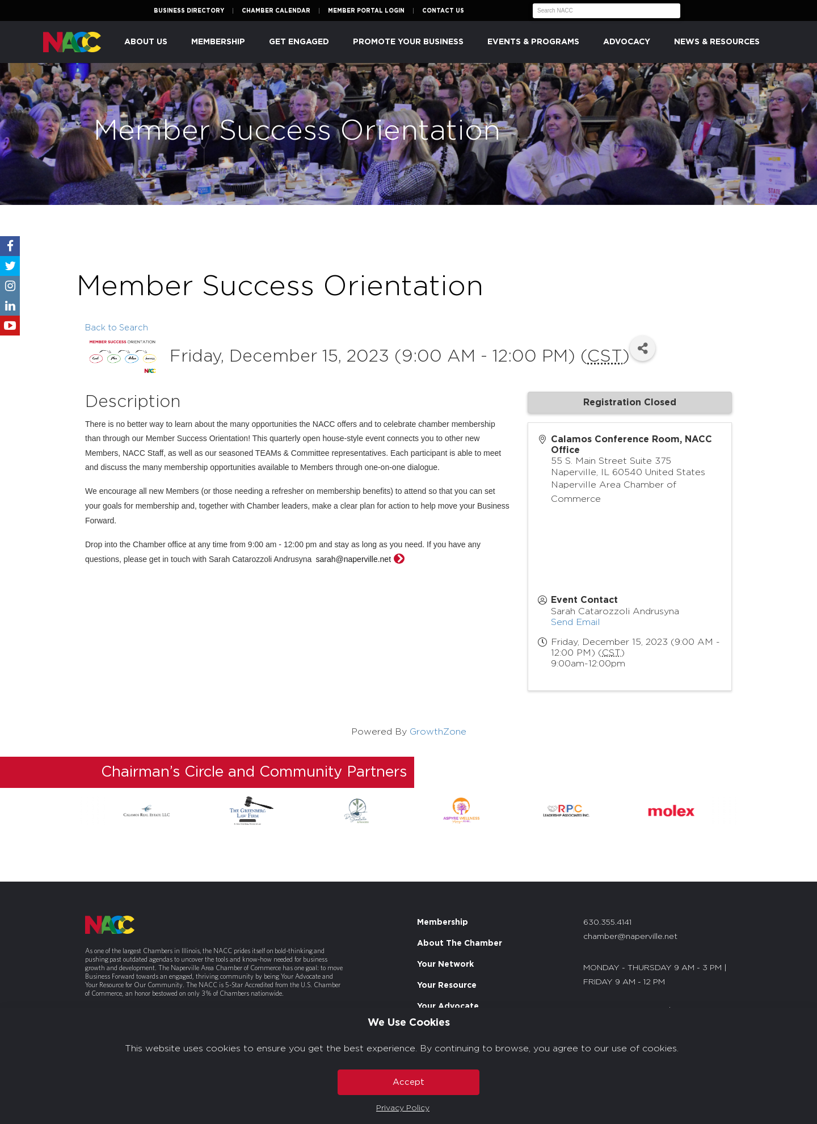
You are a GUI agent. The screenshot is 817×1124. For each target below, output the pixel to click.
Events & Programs (533, 42)
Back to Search (116, 328)
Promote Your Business (408, 42)
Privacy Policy (402, 1108)
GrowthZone (438, 731)
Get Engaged (299, 42)
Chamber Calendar (276, 11)
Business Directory (189, 11)
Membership (218, 42)
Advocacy (626, 42)
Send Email (575, 622)
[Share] (642, 348)
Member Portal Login (366, 11)
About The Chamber (459, 943)
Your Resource (447, 985)
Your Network (445, 964)
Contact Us (443, 11)
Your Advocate (448, 1006)
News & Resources (717, 42)
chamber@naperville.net (630, 937)
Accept (408, 1082)
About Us (145, 42)
